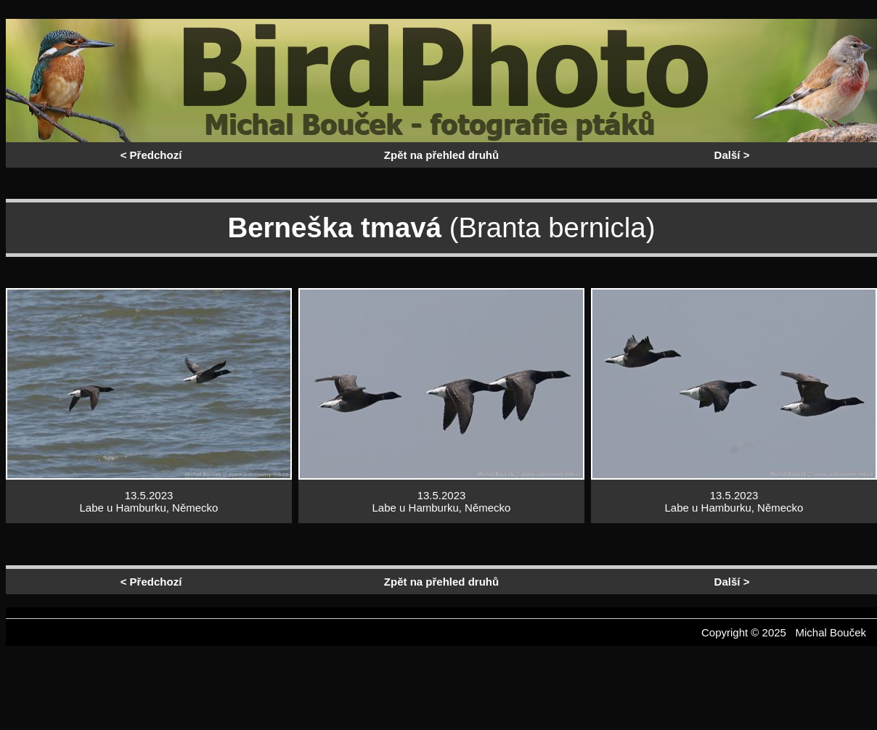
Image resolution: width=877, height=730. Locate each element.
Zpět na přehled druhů (441, 155)
